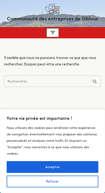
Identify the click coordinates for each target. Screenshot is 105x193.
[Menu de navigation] (52, 32)
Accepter (52, 166)
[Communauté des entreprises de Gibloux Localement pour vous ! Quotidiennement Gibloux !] (52, 13)
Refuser (52, 181)
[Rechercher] (46, 81)
